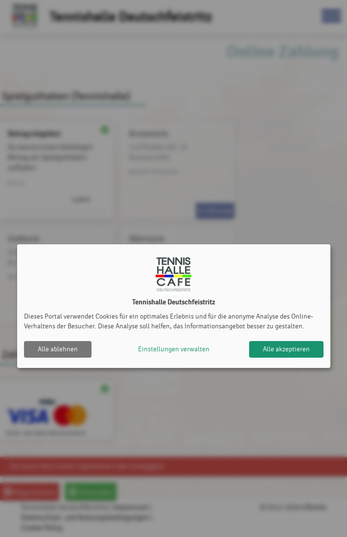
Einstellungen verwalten (173, 349)
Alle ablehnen (58, 349)
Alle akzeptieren (286, 349)
